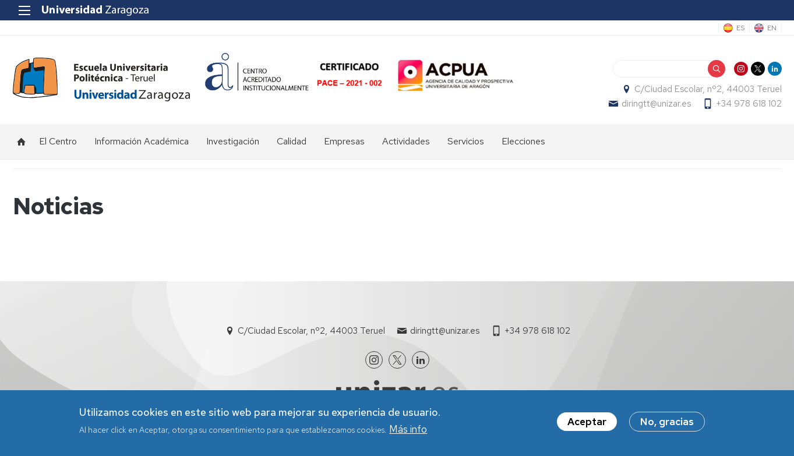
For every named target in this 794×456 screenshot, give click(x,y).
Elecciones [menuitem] (523, 141)
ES (740, 28)
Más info (408, 431)
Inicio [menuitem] (21, 141)
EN (772, 28)
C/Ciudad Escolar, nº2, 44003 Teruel (708, 89)
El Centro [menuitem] (58, 141)
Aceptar (586, 423)
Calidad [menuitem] (291, 141)
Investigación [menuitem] (232, 141)
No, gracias (667, 423)
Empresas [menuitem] (344, 141)
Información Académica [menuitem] (141, 141)
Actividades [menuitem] (406, 141)
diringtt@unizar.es (656, 103)
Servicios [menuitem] (465, 141)
